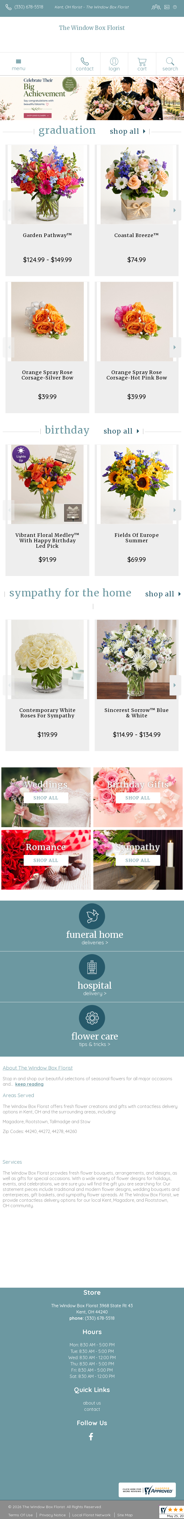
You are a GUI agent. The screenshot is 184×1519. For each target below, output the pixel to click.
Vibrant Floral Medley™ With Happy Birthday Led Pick (47, 540)
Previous (8, 210)
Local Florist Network (91, 1514)
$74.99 (136, 260)
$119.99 (47, 734)
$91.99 (47, 559)
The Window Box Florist (92, 27)
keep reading (29, 1084)
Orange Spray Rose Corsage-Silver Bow (47, 375)
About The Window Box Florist (38, 1067)
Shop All (124, 131)
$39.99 (47, 397)
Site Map (125, 1514)
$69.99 (136, 559)
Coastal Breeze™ (136, 235)
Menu (18, 68)
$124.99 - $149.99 (47, 260)
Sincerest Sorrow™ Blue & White (137, 713)
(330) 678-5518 (28, 7)
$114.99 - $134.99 (137, 734)
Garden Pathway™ (47, 235)
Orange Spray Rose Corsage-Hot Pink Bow (136, 375)
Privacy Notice (52, 1514)
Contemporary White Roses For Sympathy (47, 713)
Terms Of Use (20, 1514)
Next (175, 210)
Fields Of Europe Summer (137, 538)
